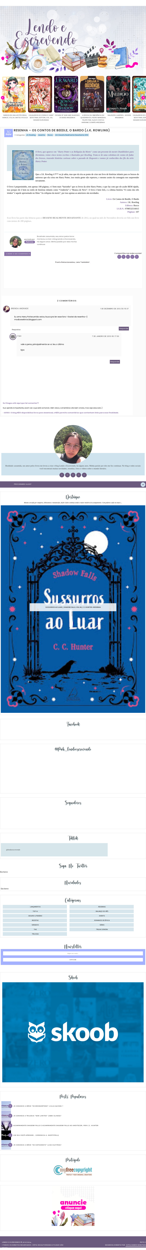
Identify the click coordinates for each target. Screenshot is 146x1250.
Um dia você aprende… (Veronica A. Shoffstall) (36, 1135)
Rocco (50, 135)
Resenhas (102, 907)
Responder (123, 328)
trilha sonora (102, 929)
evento (102, 916)
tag (35, 929)
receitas (35, 920)
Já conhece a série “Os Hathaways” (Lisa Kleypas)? (37, 1145)
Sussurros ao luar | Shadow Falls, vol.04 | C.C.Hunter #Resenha (73, 607)
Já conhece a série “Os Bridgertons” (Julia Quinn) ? (38, 1106)
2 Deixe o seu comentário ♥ (18, 254)
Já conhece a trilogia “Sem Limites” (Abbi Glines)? (37, 1116)
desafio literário (35, 916)
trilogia (35, 934)
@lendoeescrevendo (13, 850)
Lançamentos (35, 907)
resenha (41, 135)
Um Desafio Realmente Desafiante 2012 (71, 135)
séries (102, 925)
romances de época (102, 920)
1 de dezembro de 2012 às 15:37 (114, 309)
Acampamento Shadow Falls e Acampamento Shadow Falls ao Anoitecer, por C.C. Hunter (55, 1125)
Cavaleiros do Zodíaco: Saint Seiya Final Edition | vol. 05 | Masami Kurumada (41, 117)
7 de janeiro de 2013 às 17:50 (105, 336)
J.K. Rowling (31, 135)
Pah (19, 336)
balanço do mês (102, 911)
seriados (35, 925)
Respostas (16, 329)
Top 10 (35, 911)
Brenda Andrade (20, 308)
